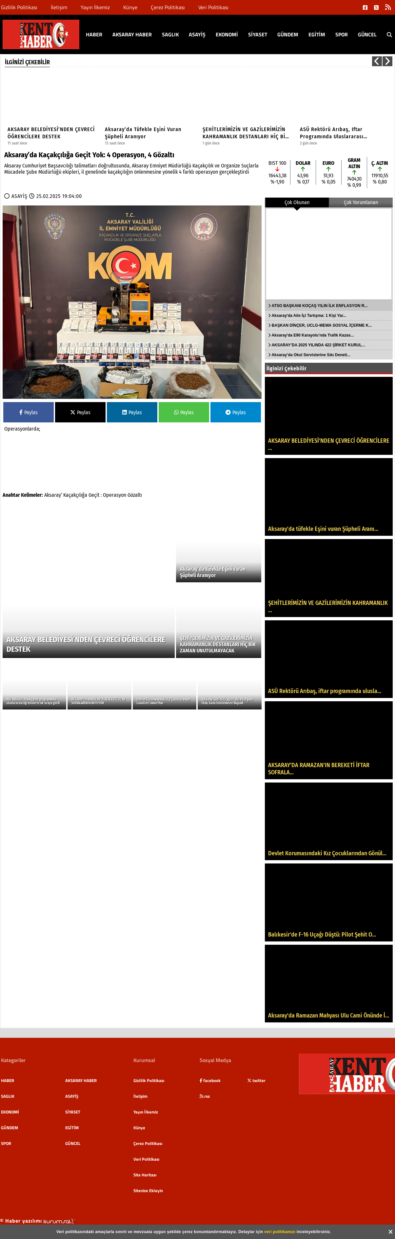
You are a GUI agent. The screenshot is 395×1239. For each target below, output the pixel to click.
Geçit (94, 495)
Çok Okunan (297, 202)
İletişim (59, 7)
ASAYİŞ (197, 34)
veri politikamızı (279, 1231)
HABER (94, 34)
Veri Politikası (213, 7)
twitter (256, 1080)
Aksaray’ (53, 495)
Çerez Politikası (168, 7)
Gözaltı (135, 495)
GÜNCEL (367, 34)
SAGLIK (170, 34)
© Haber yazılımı (37, 1221)
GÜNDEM (287, 34)
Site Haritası (144, 1174)
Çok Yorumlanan (361, 202)
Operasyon (114, 495)
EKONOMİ (227, 34)
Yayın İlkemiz (95, 7)
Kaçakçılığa (75, 495)
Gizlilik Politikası (19, 7)
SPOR (341, 34)
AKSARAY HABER (132, 34)
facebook (210, 1080)
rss (205, 1096)
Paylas (28, 412)
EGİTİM (316, 34)
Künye (130, 7)
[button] (377, 61)
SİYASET (257, 34)
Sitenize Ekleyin (148, 1190)
